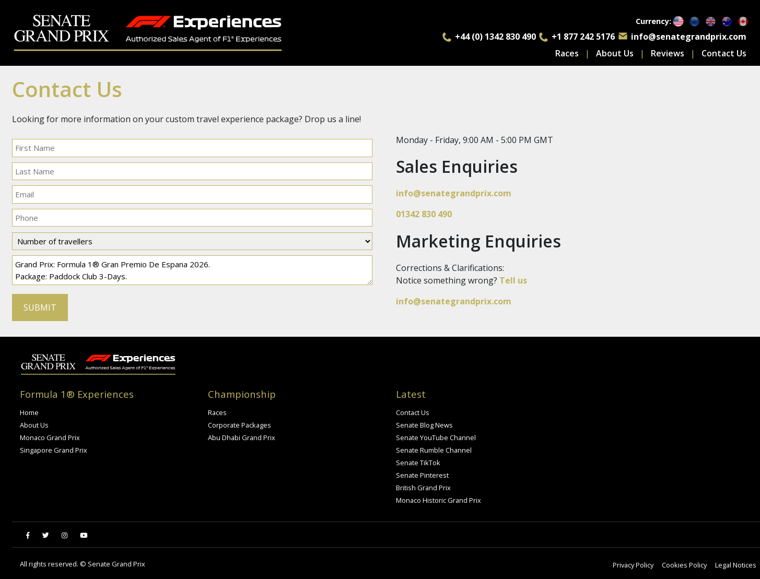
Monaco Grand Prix (50, 437)
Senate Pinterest (422, 475)
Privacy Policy (633, 565)
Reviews (667, 53)
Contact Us (723, 53)
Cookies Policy (684, 565)
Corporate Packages (239, 425)
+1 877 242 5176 (583, 36)
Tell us (513, 280)
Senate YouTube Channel (436, 437)
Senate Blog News (424, 425)
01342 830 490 (424, 214)
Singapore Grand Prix (53, 450)
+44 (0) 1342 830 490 (495, 36)
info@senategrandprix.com (688, 36)
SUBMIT (40, 307)
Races (567, 53)
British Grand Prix (423, 487)
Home (29, 412)
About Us (615, 53)
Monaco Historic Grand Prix (438, 500)
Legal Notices (735, 565)
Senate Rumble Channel (434, 450)
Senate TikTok (418, 462)
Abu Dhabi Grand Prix (241, 437)
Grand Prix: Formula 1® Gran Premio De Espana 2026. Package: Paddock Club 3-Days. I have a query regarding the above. (192, 270)
